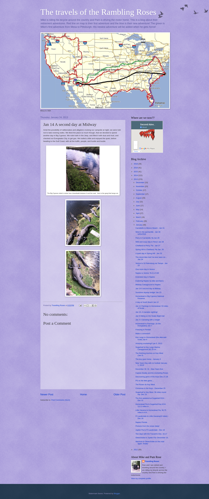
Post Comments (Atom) (60, 400)
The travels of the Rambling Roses (98, 12)
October (139, 190)
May (138, 209)
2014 (136, 175)
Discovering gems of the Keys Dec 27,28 (151, 377)
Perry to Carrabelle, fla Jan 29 (147, 238)
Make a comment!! (142, 333)
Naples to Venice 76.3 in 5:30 (147, 273)
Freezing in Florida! (143, 330)
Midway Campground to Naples (148, 285)
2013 (136, 179)
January (139, 225)
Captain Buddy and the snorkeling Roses (151, 373)
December (140, 182)
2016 (136, 168)
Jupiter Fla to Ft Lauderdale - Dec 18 (150, 430)
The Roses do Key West (145, 384)
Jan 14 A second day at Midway (148, 288)
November (140, 186)
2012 (136, 450)
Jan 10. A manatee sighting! (146, 312)
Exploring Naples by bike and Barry (149, 281)
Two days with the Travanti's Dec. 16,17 (151, 434)
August (139, 198)
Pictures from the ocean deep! (147, 426)
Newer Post (46, 394)
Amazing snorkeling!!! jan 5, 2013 (148, 343)
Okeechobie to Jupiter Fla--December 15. (151, 438)
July (138, 202)
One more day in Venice (145, 269)
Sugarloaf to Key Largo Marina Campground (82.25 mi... (147, 348)
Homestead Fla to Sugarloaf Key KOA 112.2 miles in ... (150, 405)
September (140, 194)
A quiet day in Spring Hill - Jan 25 (148, 253)
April (138, 213)
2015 (136, 172)
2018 (136, 164)
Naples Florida (141, 422)
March (138, 217)
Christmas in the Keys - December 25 (150, 388)
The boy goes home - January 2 (148, 359)
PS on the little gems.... (144, 381)
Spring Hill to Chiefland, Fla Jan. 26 (149, 249)
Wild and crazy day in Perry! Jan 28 (149, 242)
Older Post (119, 394)
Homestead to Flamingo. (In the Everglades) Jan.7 (148, 325)
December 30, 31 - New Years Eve (149, 369)
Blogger (117, 493)
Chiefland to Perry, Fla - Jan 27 (147, 246)
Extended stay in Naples (145, 277)
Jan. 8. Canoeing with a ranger (147, 320)
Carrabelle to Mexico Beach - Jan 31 (149, 228)
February (140, 221)
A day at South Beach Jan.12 (147, 302)
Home (83, 394)
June (138, 206)
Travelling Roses (152, 461)
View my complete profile (141, 478)
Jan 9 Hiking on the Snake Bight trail (149, 316)
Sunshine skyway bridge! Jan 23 (148, 292)
